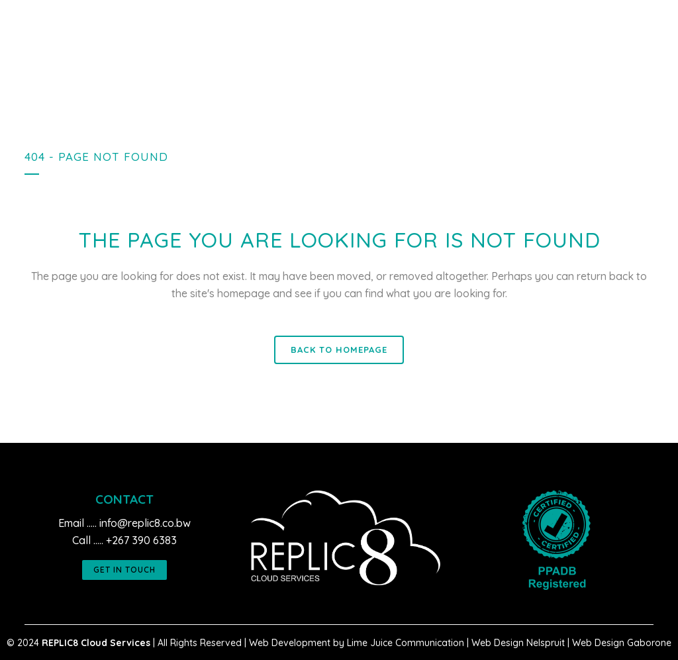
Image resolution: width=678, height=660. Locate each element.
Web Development (289, 643)
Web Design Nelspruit (518, 643)
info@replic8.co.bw (145, 523)
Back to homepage (339, 349)
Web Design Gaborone (621, 643)
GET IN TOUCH (124, 570)
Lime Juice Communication (405, 643)
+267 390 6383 (141, 540)
